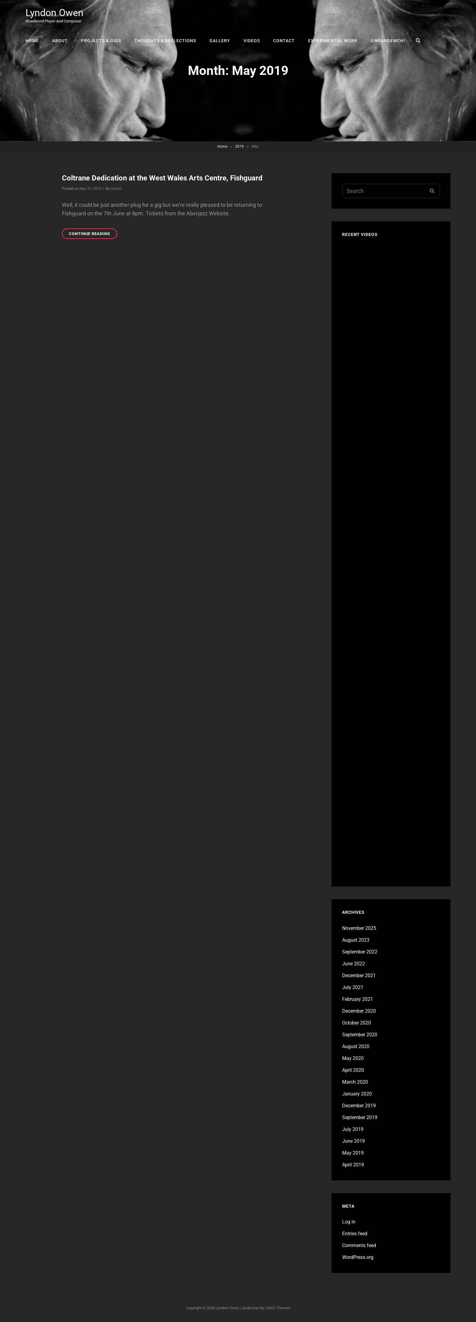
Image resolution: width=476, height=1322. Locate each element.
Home (32, 40)
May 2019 (353, 1153)
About (60, 40)
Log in (348, 1222)
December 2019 (359, 1105)
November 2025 (359, 928)
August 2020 (355, 1046)
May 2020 (353, 1058)
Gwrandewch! (388, 40)
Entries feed (354, 1233)
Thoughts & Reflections (165, 40)
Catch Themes (278, 1308)
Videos (251, 40)
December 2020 (359, 1011)
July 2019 (352, 1129)
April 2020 (353, 1070)
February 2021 (357, 999)
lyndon (116, 189)
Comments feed (359, 1245)
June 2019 (353, 1141)
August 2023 (355, 940)
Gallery (219, 40)
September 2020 (359, 1035)
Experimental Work (332, 40)
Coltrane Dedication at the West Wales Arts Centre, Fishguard (162, 178)
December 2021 (359, 975)
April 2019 (353, 1165)
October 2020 (356, 1023)
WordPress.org (357, 1257)
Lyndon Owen (54, 13)
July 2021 (352, 987)
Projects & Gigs (101, 40)
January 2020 (357, 1094)
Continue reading (93, 234)
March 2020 (355, 1082)
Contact (284, 40)
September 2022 (359, 952)
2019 (239, 146)
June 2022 (353, 964)
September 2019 (359, 1117)
